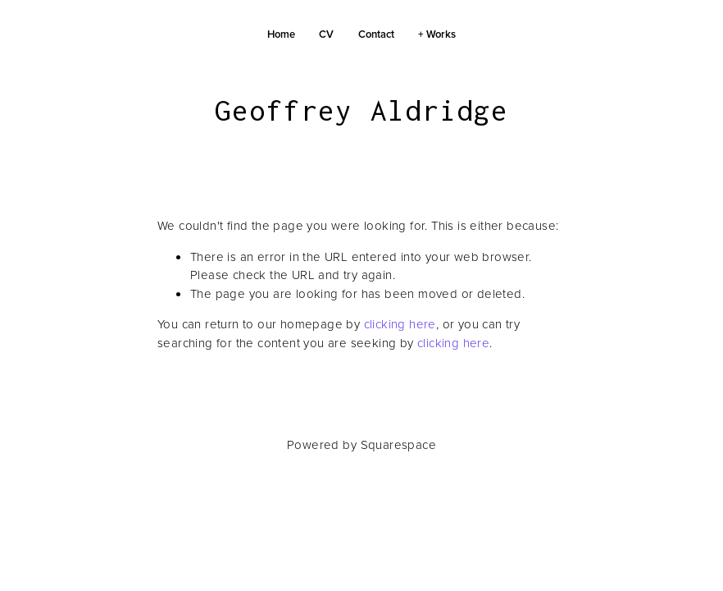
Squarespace (398, 444)
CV (326, 34)
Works (441, 34)
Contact (376, 34)
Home (281, 34)
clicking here (400, 323)
